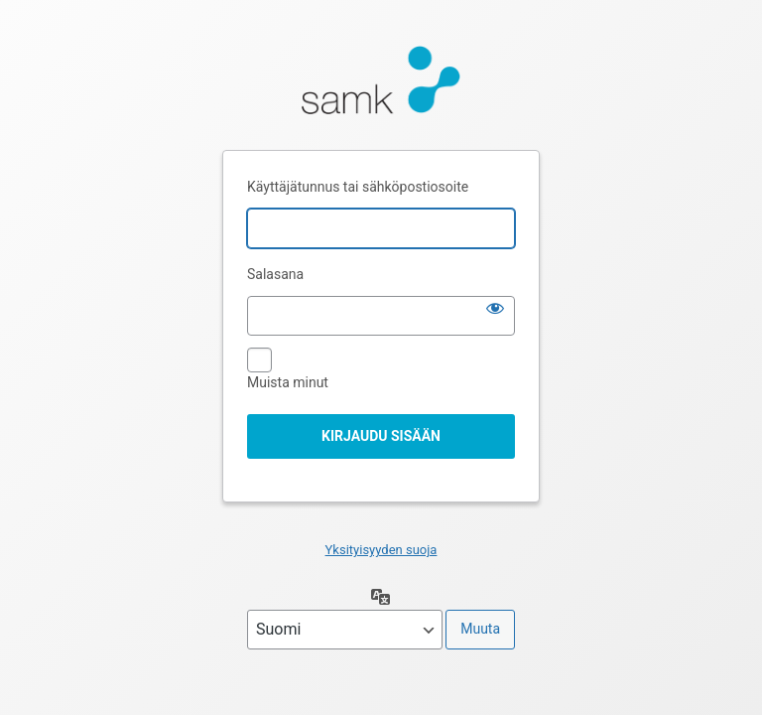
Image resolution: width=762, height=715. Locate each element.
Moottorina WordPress (381, 85)
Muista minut (287, 382)
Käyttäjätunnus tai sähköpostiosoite (357, 187)
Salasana (275, 274)
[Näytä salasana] (495, 308)
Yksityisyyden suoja (381, 549)
